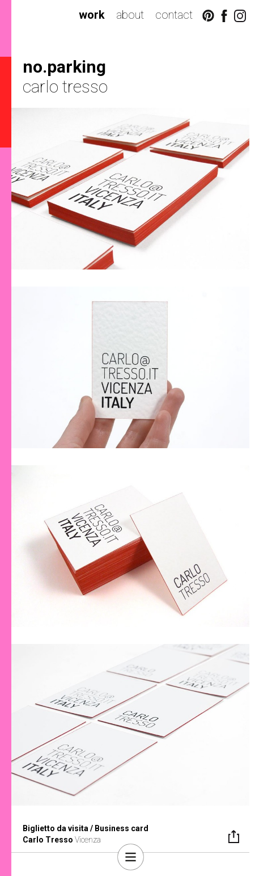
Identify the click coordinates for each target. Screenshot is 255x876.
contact (174, 15)
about (130, 15)
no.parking (64, 67)
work (92, 15)
